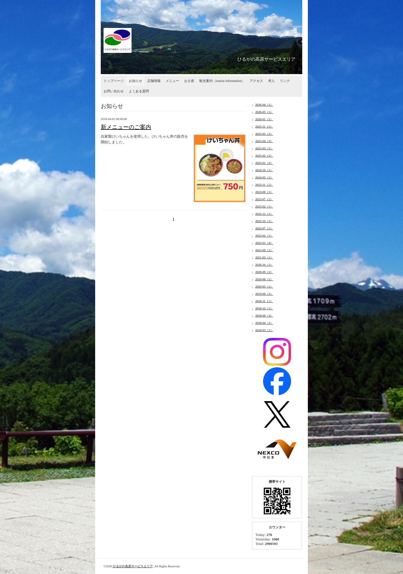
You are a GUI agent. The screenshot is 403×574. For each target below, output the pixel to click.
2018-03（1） (264, 330)
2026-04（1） (264, 104)
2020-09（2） (264, 272)
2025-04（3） (264, 141)
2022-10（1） (264, 221)
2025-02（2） (264, 155)
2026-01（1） (264, 119)
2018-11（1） (264, 301)
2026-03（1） (264, 112)
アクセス (256, 81)
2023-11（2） (264, 184)
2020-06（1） (264, 279)
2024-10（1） (264, 170)
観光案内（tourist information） (222, 81)
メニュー (172, 81)
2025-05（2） (264, 133)
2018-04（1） (264, 322)
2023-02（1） (264, 206)
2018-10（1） (264, 308)
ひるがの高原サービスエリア (133, 566)
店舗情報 (154, 81)
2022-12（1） (264, 213)
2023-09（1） (264, 192)
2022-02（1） (264, 235)
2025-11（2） (264, 126)
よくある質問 (139, 91)
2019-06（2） (264, 293)
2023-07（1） (264, 199)
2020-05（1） (264, 286)
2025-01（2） (264, 162)
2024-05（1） (264, 177)
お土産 (189, 81)
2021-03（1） (264, 257)
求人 (271, 81)
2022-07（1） (264, 228)
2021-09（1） (264, 250)
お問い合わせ (114, 91)
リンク (285, 81)
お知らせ (135, 81)
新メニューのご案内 (126, 127)
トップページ (114, 81)
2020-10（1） (264, 264)
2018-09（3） (264, 315)
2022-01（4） (264, 242)
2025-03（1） (264, 148)
